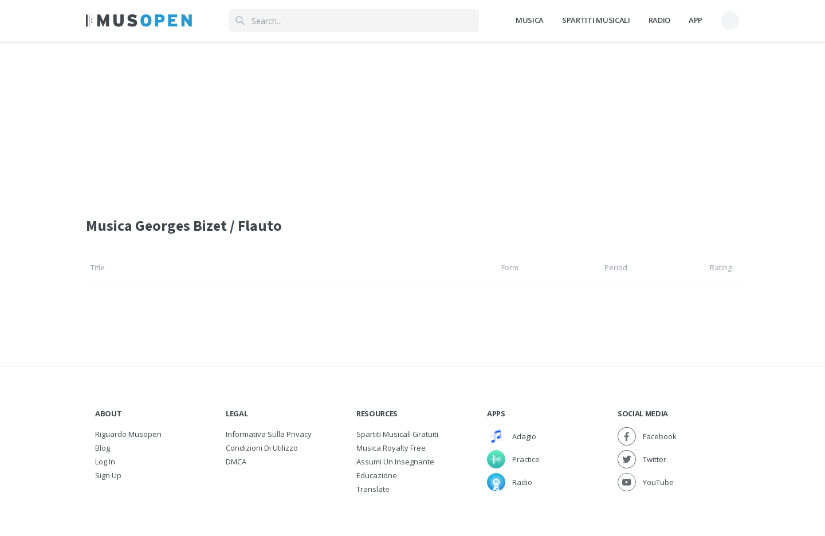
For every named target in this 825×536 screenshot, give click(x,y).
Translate (373, 489)
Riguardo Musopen (128, 434)
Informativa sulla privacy (269, 434)
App (695, 20)
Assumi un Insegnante (395, 461)
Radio (659, 20)
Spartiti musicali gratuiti (397, 434)
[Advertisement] (412, 122)
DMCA (236, 461)
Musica (530, 20)
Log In (105, 461)
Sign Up (108, 475)
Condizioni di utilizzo (262, 448)
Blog (102, 448)
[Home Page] (139, 20)
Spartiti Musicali (596, 20)
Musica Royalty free (391, 448)
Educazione (376, 475)
